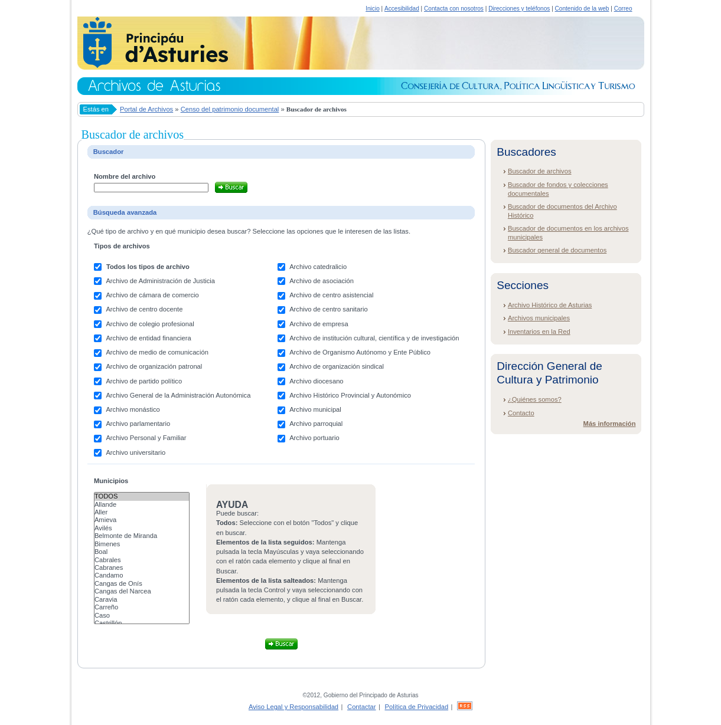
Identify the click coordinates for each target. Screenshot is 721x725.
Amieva (141, 520)
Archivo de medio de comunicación (157, 352)
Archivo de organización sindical (336, 366)
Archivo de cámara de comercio (152, 294)
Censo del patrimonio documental (230, 109)
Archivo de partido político (144, 381)
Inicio (373, 8)
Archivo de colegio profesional (150, 323)
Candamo (141, 575)
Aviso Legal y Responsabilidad (293, 706)
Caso (141, 615)
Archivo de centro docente (144, 309)
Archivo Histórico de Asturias (550, 305)
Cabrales (141, 560)
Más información (609, 423)
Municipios (111, 480)
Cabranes (141, 568)
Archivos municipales (539, 318)
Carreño (141, 607)
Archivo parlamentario (138, 423)
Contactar (361, 706)
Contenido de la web (582, 8)
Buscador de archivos (540, 171)
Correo (623, 8)
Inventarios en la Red (539, 331)
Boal (141, 552)
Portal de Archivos (146, 109)
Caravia (141, 599)
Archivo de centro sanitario (328, 309)
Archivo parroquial (315, 423)
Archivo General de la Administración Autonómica (178, 395)
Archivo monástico (132, 409)
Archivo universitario (135, 452)
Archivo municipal (315, 409)
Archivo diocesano (316, 381)
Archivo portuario (314, 437)
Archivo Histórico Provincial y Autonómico (350, 395)
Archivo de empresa (318, 323)
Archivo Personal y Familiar (146, 437)
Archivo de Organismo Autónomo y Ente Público (359, 352)
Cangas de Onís (141, 584)
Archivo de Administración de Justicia (160, 280)
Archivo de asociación (321, 280)
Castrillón (141, 623)
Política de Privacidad (417, 706)
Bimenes (141, 544)
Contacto (521, 412)
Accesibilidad (401, 8)
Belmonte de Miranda (141, 536)
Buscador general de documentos (557, 250)
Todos (141, 496)
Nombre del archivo (124, 176)
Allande (141, 505)
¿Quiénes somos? (535, 399)
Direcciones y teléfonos (519, 8)
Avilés (141, 528)
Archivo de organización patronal (154, 366)
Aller (141, 512)
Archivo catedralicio (318, 266)
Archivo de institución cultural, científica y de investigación (374, 338)
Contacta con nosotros (454, 8)
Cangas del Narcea (141, 591)
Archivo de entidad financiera (148, 338)
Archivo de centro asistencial (331, 294)
